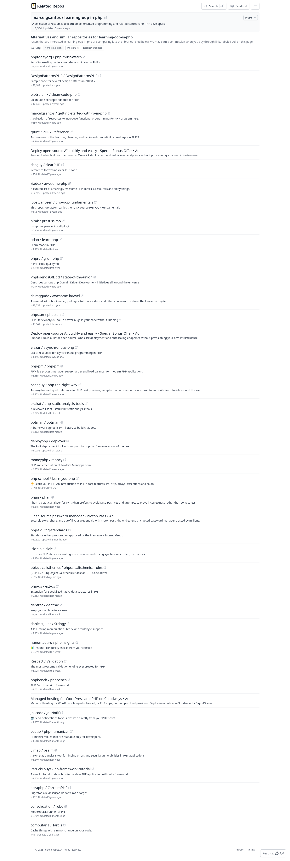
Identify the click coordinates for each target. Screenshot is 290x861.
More (251, 18)
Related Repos (50, 6)
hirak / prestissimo (46, 221)
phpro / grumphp (45, 258)
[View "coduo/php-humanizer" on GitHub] (71, 731)
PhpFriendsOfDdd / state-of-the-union (62, 277)
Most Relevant (53, 47)
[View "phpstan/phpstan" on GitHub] (63, 314)
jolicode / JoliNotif (45, 712)
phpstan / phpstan (46, 314)
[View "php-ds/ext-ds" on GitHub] (57, 586)
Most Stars (73, 47)
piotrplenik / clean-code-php (54, 94)
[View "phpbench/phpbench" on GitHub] (69, 679)
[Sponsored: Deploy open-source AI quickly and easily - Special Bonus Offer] (145, 152)
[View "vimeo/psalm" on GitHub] (55, 750)
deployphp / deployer (48, 441)
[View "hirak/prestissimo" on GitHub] (63, 220)
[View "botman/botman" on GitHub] (61, 422)
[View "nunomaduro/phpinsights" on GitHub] (76, 642)
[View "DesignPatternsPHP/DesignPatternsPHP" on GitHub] (99, 75)
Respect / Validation (47, 661)
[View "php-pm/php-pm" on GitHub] (61, 366)
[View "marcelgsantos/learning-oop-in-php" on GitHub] (105, 17)
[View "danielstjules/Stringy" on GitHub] (68, 623)
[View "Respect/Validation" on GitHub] (65, 661)
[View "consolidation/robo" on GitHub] (65, 806)
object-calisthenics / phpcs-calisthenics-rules (67, 567)
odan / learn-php (44, 239)
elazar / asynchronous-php (52, 347)
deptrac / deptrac (45, 605)
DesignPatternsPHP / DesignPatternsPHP (64, 75)
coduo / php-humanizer (50, 731)
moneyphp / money (47, 459)
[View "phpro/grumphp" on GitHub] (61, 258)
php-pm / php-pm (45, 366)
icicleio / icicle (42, 548)
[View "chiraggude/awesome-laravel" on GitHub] (82, 295)
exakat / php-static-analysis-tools (57, 403)
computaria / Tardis (46, 825)
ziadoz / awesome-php (49, 183)
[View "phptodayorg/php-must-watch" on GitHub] (84, 57)
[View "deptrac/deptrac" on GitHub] (61, 605)
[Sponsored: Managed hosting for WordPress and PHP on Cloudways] (145, 700)
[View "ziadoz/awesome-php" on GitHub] (69, 183)
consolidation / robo (47, 806)
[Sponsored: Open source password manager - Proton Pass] (145, 518)
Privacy (239, 849)
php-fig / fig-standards (49, 530)
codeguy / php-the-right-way (54, 385)
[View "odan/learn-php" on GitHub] (60, 239)
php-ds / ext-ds (43, 586)
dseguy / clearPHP (45, 164)
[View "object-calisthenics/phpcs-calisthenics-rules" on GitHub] (104, 567)
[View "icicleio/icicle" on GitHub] (55, 548)
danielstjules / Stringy (48, 623)
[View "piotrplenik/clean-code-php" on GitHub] (79, 94)
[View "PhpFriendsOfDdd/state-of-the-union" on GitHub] (94, 277)
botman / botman (45, 422)
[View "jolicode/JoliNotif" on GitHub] (61, 712)
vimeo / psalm (42, 750)
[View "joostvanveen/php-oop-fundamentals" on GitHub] (95, 202)
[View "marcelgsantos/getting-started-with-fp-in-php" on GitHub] (109, 113)
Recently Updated (93, 47)
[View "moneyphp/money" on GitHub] (64, 459)
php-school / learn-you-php (53, 478)
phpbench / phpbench (49, 680)
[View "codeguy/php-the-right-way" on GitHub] (79, 384)
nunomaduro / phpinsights (53, 642)
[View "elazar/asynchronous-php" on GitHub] (76, 347)
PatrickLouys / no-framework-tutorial (61, 769)
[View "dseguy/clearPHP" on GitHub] (62, 164)
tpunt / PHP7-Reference (50, 132)
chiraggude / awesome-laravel (55, 296)
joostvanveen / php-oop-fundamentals (62, 202)
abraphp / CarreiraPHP (49, 787)
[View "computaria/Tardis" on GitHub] (64, 825)
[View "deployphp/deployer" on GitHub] (67, 441)
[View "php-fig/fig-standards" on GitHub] (69, 530)
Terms (251, 849)
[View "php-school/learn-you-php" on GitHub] (77, 478)
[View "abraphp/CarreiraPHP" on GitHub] (69, 787)
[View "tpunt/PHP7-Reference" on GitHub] (71, 131)
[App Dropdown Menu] (255, 6)
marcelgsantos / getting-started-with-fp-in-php (69, 113)
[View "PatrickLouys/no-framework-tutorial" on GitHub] (92, 768)
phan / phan (41, 497)
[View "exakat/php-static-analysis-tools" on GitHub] (86, 403)
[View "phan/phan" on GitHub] (52, 497)
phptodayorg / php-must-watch (56, 57)
